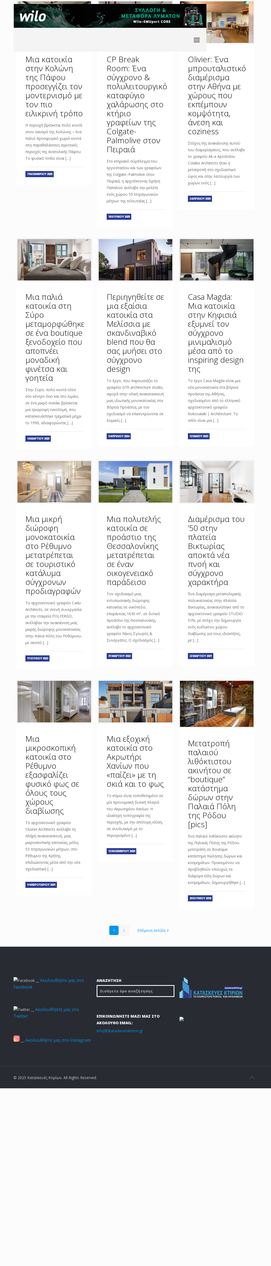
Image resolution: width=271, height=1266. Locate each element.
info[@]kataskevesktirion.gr (120, 1030)
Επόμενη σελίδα (154, 930)
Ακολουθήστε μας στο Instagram (58, 1040)
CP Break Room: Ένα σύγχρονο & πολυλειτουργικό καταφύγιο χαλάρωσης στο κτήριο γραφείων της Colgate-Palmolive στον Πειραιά (137, 104)
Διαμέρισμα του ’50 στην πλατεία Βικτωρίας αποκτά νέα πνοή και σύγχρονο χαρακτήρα (216, 550)
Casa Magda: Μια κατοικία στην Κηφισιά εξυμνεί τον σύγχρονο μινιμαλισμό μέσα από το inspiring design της (216, 332)
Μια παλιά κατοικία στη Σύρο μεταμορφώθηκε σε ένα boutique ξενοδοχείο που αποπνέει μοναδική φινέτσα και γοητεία (54, 337)
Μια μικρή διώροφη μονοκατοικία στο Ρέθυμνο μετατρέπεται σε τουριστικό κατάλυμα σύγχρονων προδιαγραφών (53, 554)
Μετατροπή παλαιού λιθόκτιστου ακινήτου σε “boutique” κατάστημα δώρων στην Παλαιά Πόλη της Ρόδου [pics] (212, 784)
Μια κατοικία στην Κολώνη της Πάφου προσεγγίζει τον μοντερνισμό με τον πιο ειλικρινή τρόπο (54, 86)
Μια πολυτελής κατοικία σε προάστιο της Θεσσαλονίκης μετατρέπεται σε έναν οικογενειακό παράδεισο (134, 550)
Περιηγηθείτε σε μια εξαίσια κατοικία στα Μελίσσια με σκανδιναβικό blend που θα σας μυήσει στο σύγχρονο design (135, 332)
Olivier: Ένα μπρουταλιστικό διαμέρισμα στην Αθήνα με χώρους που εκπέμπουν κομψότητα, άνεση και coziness (217, 95)
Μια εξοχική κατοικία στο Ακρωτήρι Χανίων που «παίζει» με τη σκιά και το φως (135, 761)
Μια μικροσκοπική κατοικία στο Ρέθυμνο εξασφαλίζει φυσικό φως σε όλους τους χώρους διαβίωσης (52, 774)
